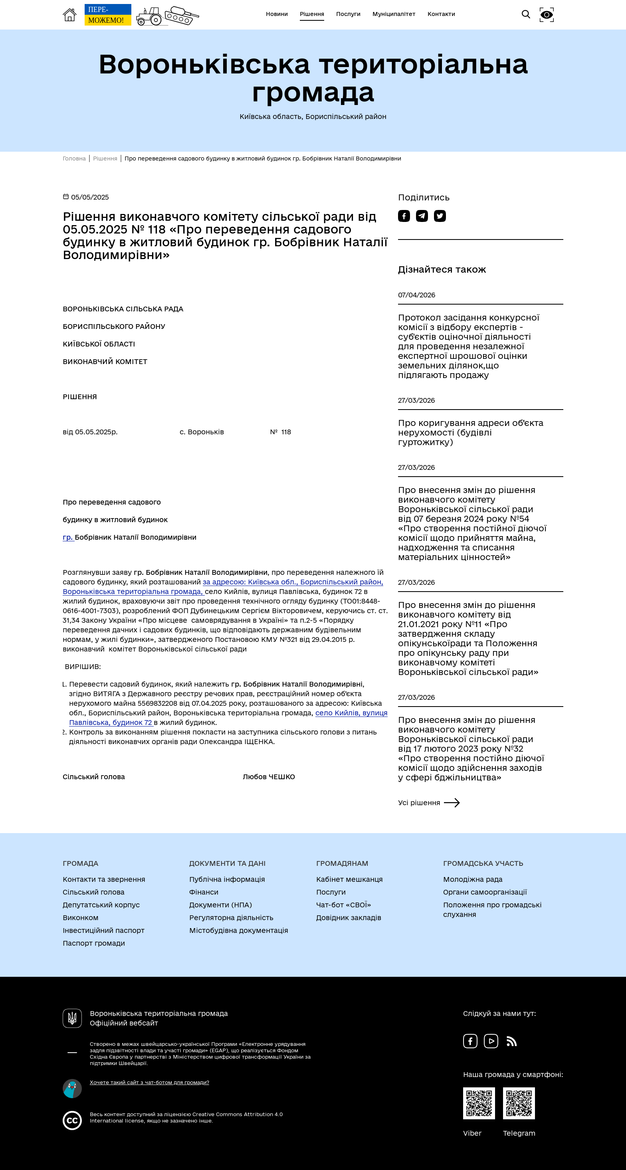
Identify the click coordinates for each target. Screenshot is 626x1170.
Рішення (105, 158)
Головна (74, 158)
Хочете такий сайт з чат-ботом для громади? (149, 1082)
